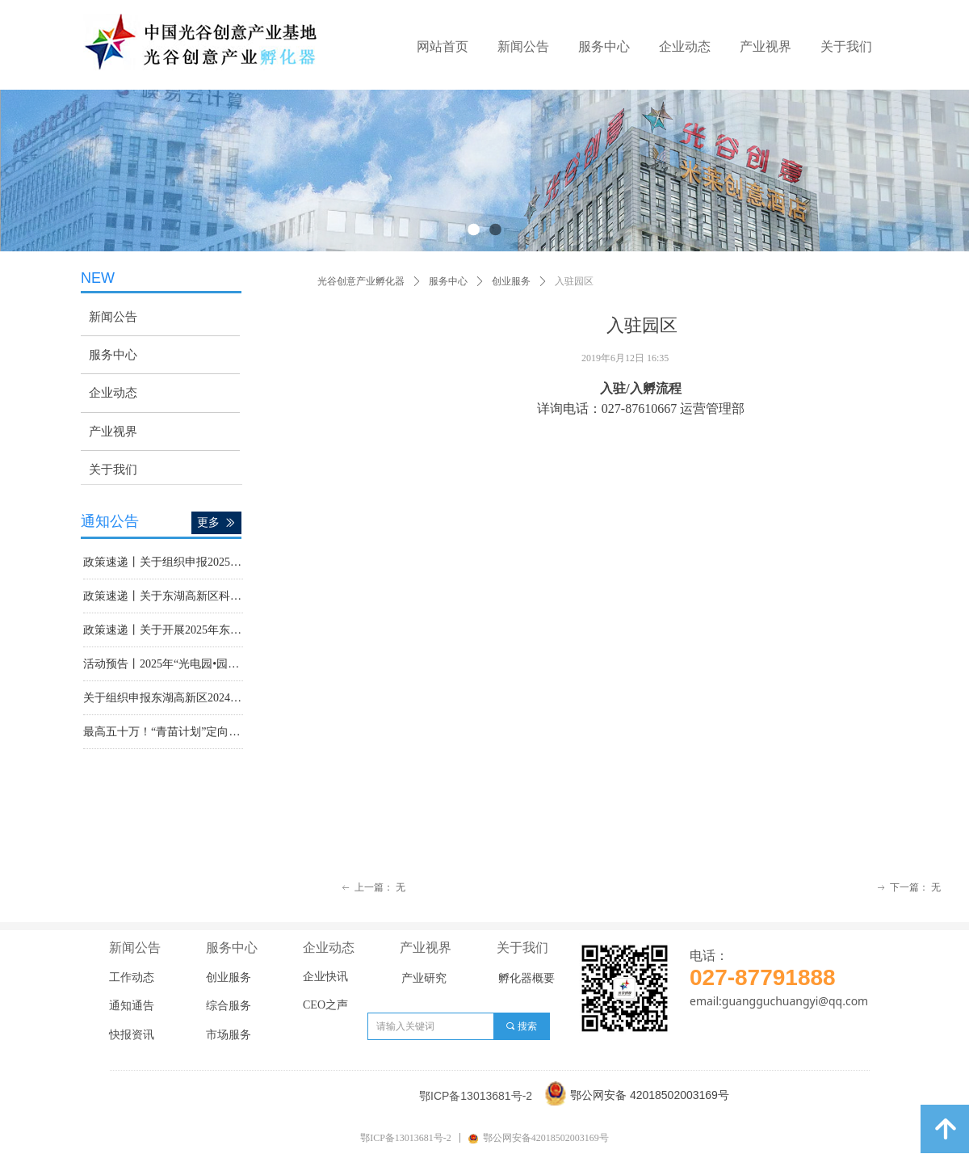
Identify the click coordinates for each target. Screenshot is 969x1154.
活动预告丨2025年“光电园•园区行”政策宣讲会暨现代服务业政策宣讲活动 (163, 665)
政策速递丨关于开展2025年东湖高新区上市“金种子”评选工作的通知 (163, 631)
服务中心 (448, 281)
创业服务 (511, 281)
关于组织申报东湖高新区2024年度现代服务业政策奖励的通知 (163, 699)
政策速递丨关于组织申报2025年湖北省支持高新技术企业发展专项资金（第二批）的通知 (163, 564)
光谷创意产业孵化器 (361, 281)
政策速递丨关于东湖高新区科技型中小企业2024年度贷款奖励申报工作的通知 (163, 598)
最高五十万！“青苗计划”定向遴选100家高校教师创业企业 (163, 733)
